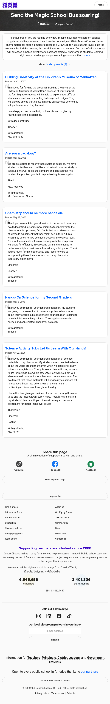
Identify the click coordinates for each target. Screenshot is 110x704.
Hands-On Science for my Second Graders (38, 297)
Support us (10, 523)
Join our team (62, 517)
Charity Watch (68, 567)
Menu (101, 4)
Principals (49, 658)
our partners (89, 671)
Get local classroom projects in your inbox (55, 624)
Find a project (11, 507)
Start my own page (55, 479)
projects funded (81, 581)
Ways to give (11, 538)
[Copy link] (19, 465)
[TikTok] (69, 616)
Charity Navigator (33, 571)
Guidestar (54, 571)
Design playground (14, 533)
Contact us (60, 538)
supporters (28, 581)
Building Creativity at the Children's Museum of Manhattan (50, 77)
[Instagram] (38, 616)
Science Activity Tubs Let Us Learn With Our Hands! (45, 348)
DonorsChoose (10, 5)
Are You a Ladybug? (20, 153)
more (87, 55)
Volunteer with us (13, 528)
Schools (71, 693)
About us (59, 507)
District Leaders (68, 658)
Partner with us (12, 517)
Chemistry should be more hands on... (34, 213)
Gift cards (10, 512)
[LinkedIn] (48, 616)
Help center (55, 496)
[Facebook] (59, 616)
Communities (61, 523)
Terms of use (57, 693)
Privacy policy (42, 693)
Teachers (33, 658)
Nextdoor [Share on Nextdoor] (91, 465)
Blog (57, 528)
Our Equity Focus (63, 512)
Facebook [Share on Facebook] (55, 465)
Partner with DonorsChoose (55, 680)
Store (19, 512)
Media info (60, 533)
